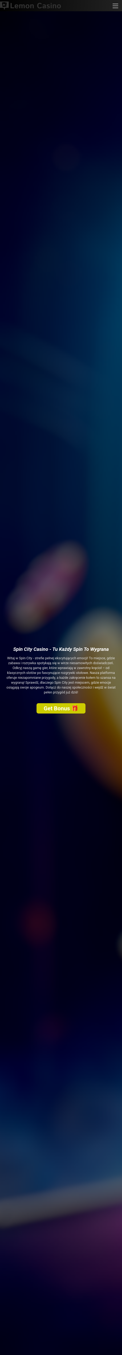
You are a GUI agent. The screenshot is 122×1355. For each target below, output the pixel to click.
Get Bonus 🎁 (61, 708)
